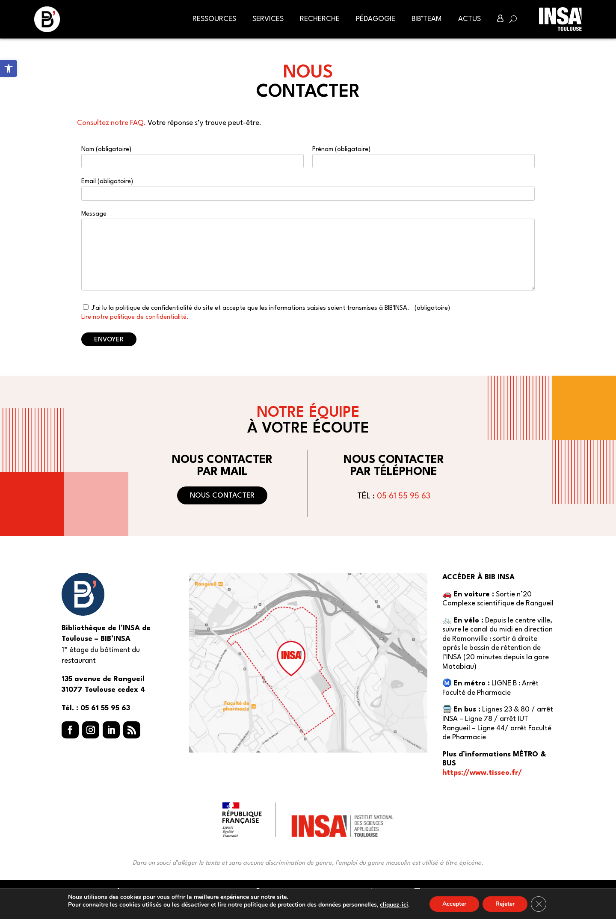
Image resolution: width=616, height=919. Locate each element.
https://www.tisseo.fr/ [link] (482, 773)
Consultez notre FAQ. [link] (111, 123)
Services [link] (268, 19)
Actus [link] (469, 19)
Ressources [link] (214, 19)
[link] (8, 68)
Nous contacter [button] (222, 495)
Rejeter (505, 904)
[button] (70, 729)
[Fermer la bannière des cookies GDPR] (538, 904)
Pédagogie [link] (375, 19)
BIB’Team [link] (427, 19)
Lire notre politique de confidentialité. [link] (135, 317)
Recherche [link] (320, 19)
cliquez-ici (394, 905)
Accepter (454, 904)
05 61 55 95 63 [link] (403, 496)
